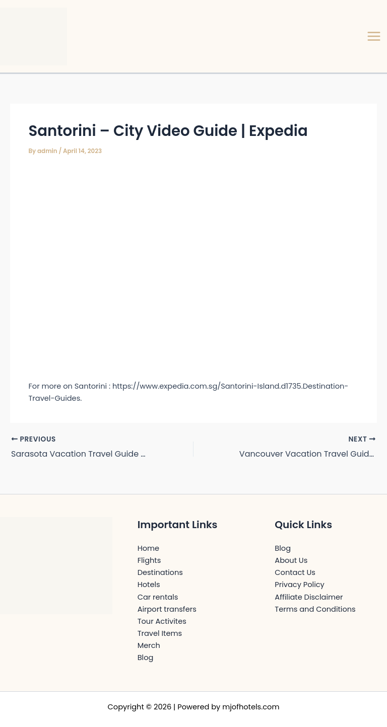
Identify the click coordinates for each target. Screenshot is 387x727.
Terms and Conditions (315, 609)
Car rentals (158, 597)
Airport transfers (167, 609)
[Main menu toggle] (374, 36)
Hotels (149, 584)
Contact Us (295, 572)
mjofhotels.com (250, 707)
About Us (291, 560)
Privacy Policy (299, 584)
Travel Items (160, 633)
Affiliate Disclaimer (309, 597)
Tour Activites (162, 621)
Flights (149, 560)
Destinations (160, 572)
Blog (146, 657)
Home (148, 548)
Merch (149, 645)
